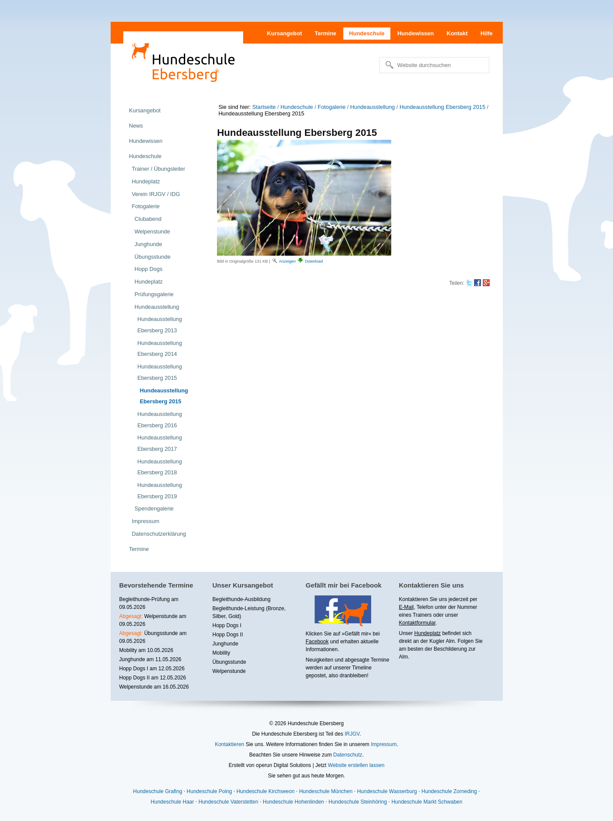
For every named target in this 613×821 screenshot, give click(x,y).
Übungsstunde (229, 662)
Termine (325, 33)
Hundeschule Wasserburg (387, 791)
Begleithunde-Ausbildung (242, 599)
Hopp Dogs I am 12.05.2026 (152, 669)
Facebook (317, 642)
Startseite (264, 107)
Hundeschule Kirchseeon (266, 791)
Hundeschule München (325, 791)
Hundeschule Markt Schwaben (426, 802)
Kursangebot (284, 33)
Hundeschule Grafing (157, 791)
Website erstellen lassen (356, 765)
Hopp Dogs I (227, 625)
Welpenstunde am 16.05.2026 (154, 687)
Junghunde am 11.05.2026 (150, 659)
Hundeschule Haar (172, 802)
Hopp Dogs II (228, 635)
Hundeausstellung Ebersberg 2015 (442, 107)
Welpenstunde (229, 671)
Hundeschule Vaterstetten (228, 802)
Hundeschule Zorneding (449, 791)
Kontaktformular (417, 623)
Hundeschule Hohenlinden (293, 802)
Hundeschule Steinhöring (358, 802)
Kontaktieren (229, 744)
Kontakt (457, 33)
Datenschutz (347, 755)
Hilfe (487, 33)
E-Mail (406, 607)
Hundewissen (415, 33)
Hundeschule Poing (209, 791)
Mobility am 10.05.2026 (146, 650)
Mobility (221, 653)
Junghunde (225, 644)
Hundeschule (367, 33)
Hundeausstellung (372, 107)
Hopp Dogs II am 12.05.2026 (152, 678)
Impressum (383, 744)
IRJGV (352, 734)
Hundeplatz (427, 633)
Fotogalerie (331, 107)
